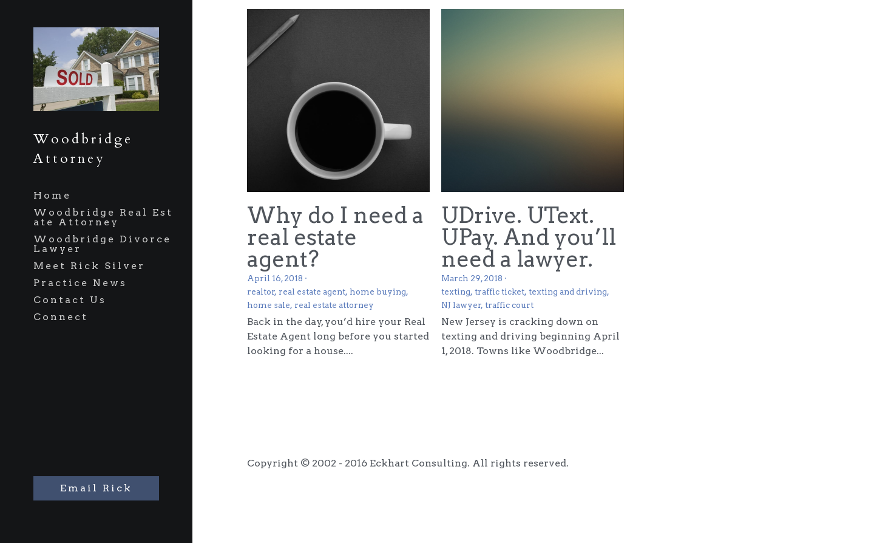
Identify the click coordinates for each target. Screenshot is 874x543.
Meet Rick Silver (89, 266)
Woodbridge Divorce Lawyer (102, 243)
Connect (60, 317)
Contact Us (69, 300)
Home (52, 195)
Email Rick (96, 488)
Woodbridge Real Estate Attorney (103, 217)
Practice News (80, 283)
